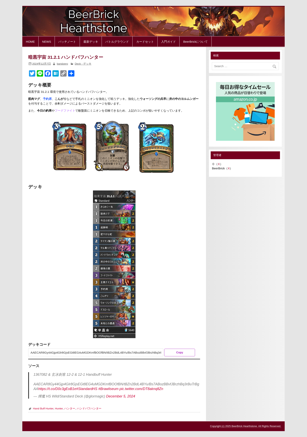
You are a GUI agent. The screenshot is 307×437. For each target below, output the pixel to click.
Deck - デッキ (83, 63)
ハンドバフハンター (89, 408)
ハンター (69, 408)
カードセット (145, 41)
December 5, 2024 (120, 396)
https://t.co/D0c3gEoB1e (57, 389)
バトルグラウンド (117, 41)
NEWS (46, 41)
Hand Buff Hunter (43, 408)
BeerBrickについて (195, 41)
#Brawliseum (108, 389)
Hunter (59, 408)
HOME (30, 41)
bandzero (62, 63)
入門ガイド (168, 41)
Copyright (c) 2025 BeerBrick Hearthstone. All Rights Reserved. (245, 426)
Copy (179, 352)
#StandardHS (86, 389)
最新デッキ (90, 41)
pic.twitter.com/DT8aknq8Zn (141, 389)
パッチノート (67, 41)
